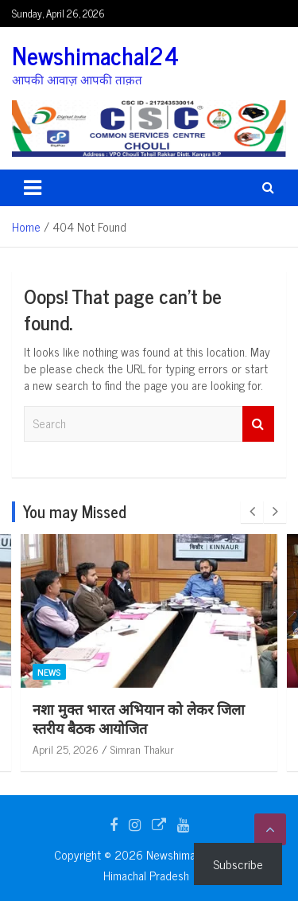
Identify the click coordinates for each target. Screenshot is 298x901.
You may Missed (74, 511)
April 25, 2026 (213, 748)
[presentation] (252, 512)
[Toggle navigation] (32, 188)
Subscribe (238, 863)
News (197, 672)
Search (258, 424)
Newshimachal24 (95, 55)
